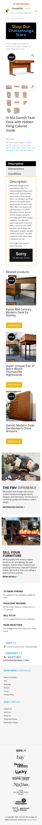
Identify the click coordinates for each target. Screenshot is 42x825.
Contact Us (8, 709)
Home (8, 44)
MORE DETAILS (10, 576)
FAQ (5, 681)
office (29, 148)
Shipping (7, 684)
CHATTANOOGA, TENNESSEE (22, 646)
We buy (6, 619)
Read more (14, 325)
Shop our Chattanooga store (21, 13)
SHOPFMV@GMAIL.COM (16, 660)
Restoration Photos (11, 722)
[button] (33, 55)
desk (13, 148)
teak (33, 148)
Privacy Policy (9, 695)
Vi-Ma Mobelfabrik (26, 150)
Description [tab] (16, 163)
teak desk (9, 150)
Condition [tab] (14, 174)
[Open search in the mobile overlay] (21, 18)
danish (8, 148)
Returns (7, 688)
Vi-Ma (16, 150)
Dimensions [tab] (16, 168)
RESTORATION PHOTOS (14, 507)
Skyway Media (32, 820)
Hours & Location (10, 677)
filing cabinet (21, 148)
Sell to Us (7, 712)
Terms (6, 691)
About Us (7, 716)
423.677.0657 (14, 657)
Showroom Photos (10, 719)
